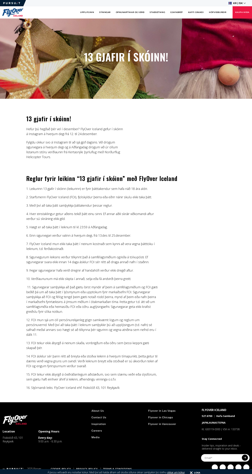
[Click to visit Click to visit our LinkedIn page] (246, 467)
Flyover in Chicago (160, 417)
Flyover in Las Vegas (162, 410)
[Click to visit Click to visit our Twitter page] (230, 467)
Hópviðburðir (217, 12)
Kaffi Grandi (196, 12)
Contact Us (99, 417)
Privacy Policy (87, 468)
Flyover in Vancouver (162, 424)
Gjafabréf (176, 12)
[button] (237, 3)
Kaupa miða (242, 12)
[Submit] (245, 458)
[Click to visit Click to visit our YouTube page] (238, 467)
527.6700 (207, 416)
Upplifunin (87, 12)
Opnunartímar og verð (130, 12)
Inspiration (99, 424)
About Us (98, 410)
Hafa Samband (225, 416)
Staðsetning (157, 12)
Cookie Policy (61, 468)
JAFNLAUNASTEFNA (214, 422)
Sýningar (104, 12)
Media (96, 437)
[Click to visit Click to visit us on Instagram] (223, 467)
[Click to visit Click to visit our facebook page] (215, 467)
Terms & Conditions (117, 468)
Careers (97, 430)
